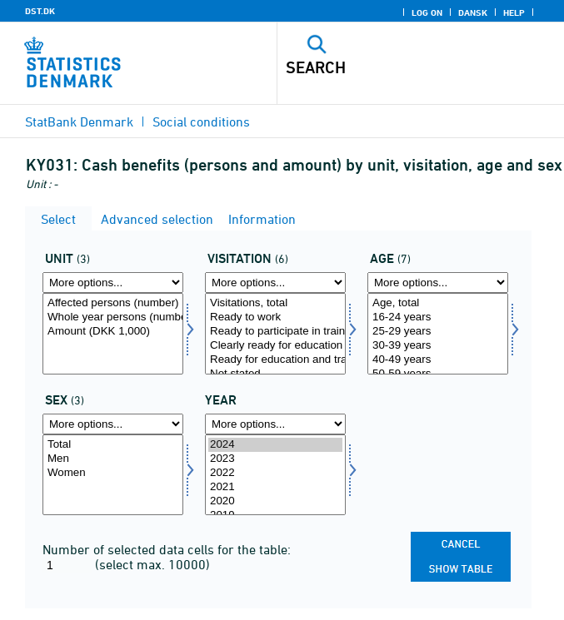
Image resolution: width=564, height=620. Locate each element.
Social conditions (201, 121)
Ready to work (275, 317)
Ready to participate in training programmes (275, 332)
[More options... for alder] (437, 282)
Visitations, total (275, 303)
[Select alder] (437, 333)
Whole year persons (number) (113, 317)
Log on (427, 12)
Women (113, 473)
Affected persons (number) (113, 303)
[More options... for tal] (112, 282)
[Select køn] (112, 475)
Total (113, 445)
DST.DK (40, 11)
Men (113, 459)
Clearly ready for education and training (275, 346)
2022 (275, 473)
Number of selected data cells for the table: (166, 549)
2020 (275, 501)
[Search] (392, 67)
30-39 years (438, 346)
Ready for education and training (275, 360)
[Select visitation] (275, 333)
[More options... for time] (275, 424)
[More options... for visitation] (275, 282)
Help (514, 12)
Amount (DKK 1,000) (113, 332)
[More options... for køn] (112, 424)
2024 (275, 445)
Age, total (438, 303)
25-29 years (438, 332)
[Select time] (275, 475)
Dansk (472, 12)
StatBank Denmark (79, 121)
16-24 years (438, 317)
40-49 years (438, 360)
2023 (275, 459)
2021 (275, 487)
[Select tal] (112, 333)
